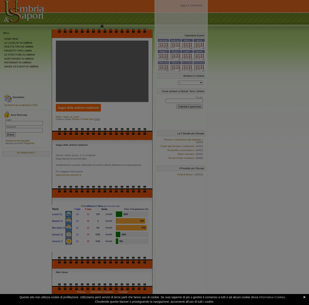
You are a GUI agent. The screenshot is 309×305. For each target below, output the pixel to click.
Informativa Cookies (272, 297)
